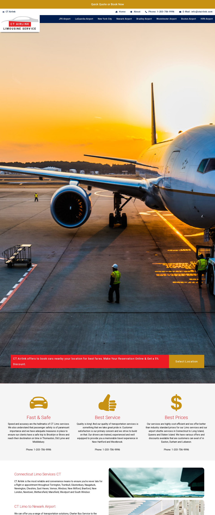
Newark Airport (124, 19)
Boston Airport (188, 19)
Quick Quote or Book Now (107, 4)
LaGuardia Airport (84, 19)
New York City (105, 19)
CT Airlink (11, 11)
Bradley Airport (144, 19)
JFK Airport (64, 19)
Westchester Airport (166, 19)
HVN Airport (207, 19)
